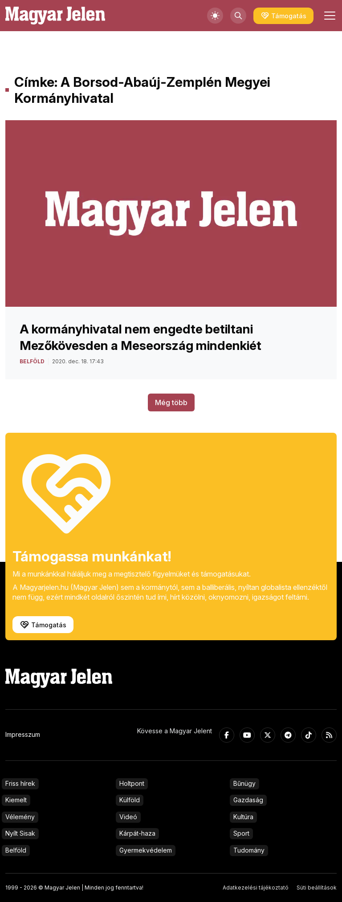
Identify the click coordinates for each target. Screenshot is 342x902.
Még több (171, 402)
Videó (128, 817)
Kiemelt (16, 800)
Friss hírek (20, 783)
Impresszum (22, 734)
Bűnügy (244, 783)
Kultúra (243, 817)
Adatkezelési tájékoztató (256, 887)
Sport (241, 833)
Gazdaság (248, 800)
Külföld (129, 800)
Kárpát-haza (137, 833)
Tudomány (249, 850)
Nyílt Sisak (20, 833)
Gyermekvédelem (145, 850)
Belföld (15, 850)
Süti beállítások (317, 887)
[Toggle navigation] (329, 16)
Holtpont (131, 783)
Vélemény (20, 817)
